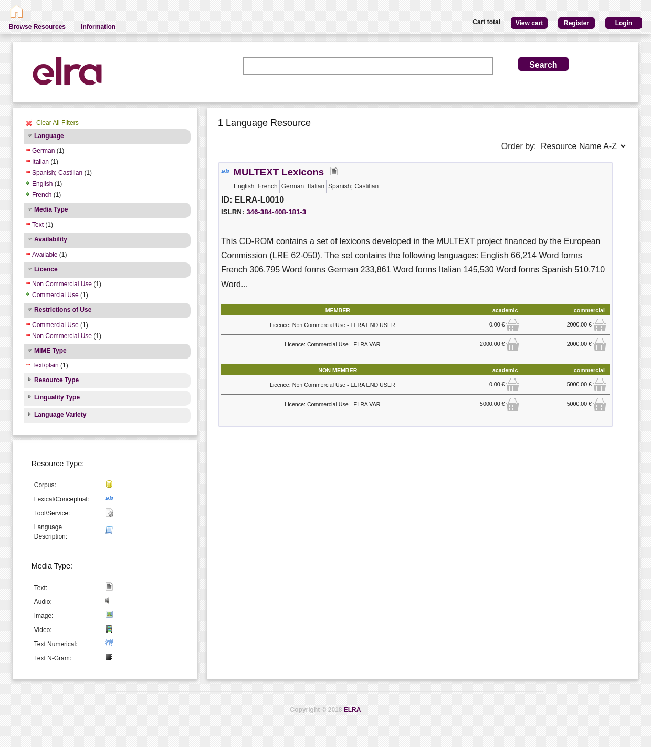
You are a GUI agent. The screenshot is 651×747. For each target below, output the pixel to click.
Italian (40, 161)
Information (98, 26)
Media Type (51, 209)
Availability (50, 239)
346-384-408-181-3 (276, 212)
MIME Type (50, 350)
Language (49, 136)
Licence (46, 269)
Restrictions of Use (62, 309)
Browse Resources (37, 26)
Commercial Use (55, 295)
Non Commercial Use (62, 284)
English (42, 183)
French (41, 194)
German (43, 150)
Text (38, 224)
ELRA (352, 709)
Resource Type (56, 380)
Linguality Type (57, 397)
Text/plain (45, 365)
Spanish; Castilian (57, 172)
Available (44, 254)
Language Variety (60, 414)
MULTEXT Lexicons (278, 171)
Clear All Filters (57, 123)
